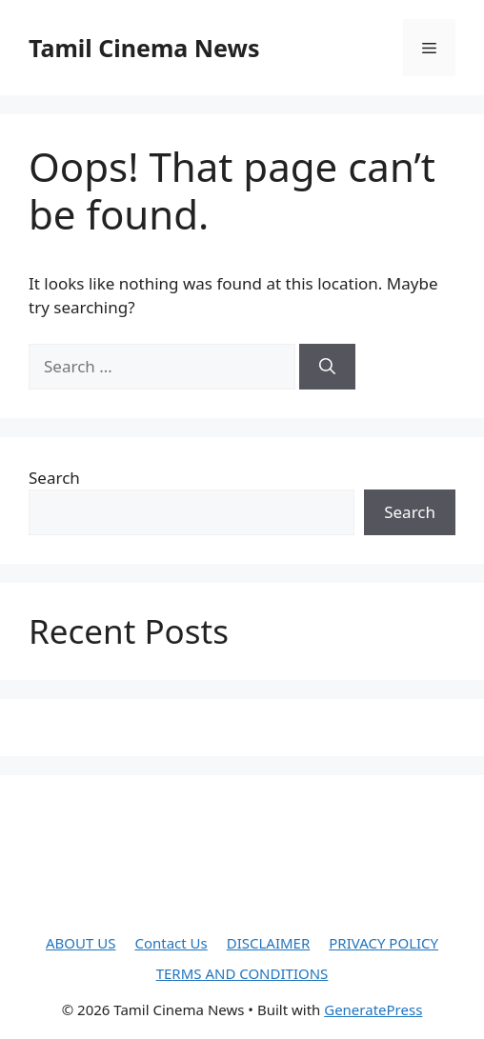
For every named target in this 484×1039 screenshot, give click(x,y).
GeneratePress (373, 1009)
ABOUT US (80, 942)
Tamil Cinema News (144, 47)
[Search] (327, 367)
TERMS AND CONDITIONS (242, 973)
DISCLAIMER (269, 942)
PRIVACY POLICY (383, 942)
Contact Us (170, 942)
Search (54, 478)
